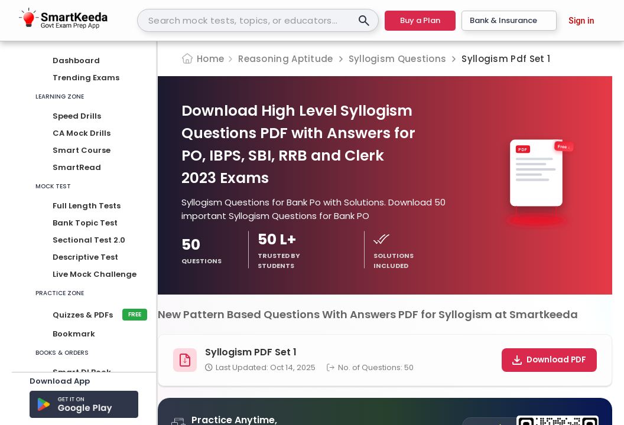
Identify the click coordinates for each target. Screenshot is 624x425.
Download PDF (549, 359)
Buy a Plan (420, 20)
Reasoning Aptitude (285, 58)
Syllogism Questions (398, 58)
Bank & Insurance (509, 20)
